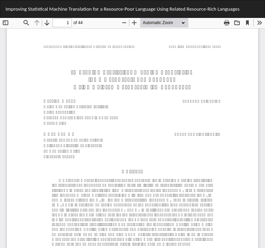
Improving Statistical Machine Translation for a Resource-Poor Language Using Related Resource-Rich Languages (122, 9)
